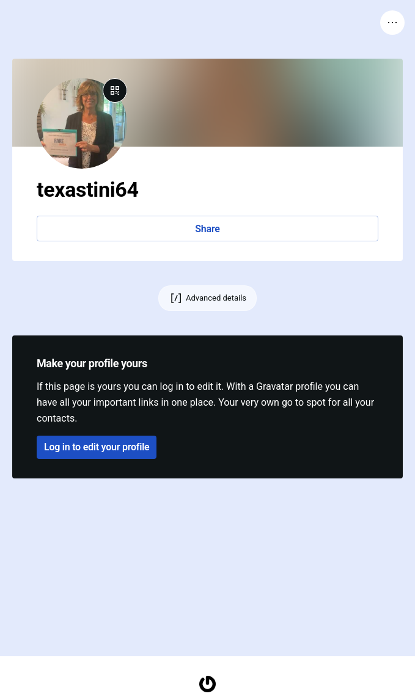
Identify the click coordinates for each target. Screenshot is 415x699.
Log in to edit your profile (96, 447)
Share (207, 229)
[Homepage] (208, 684)
